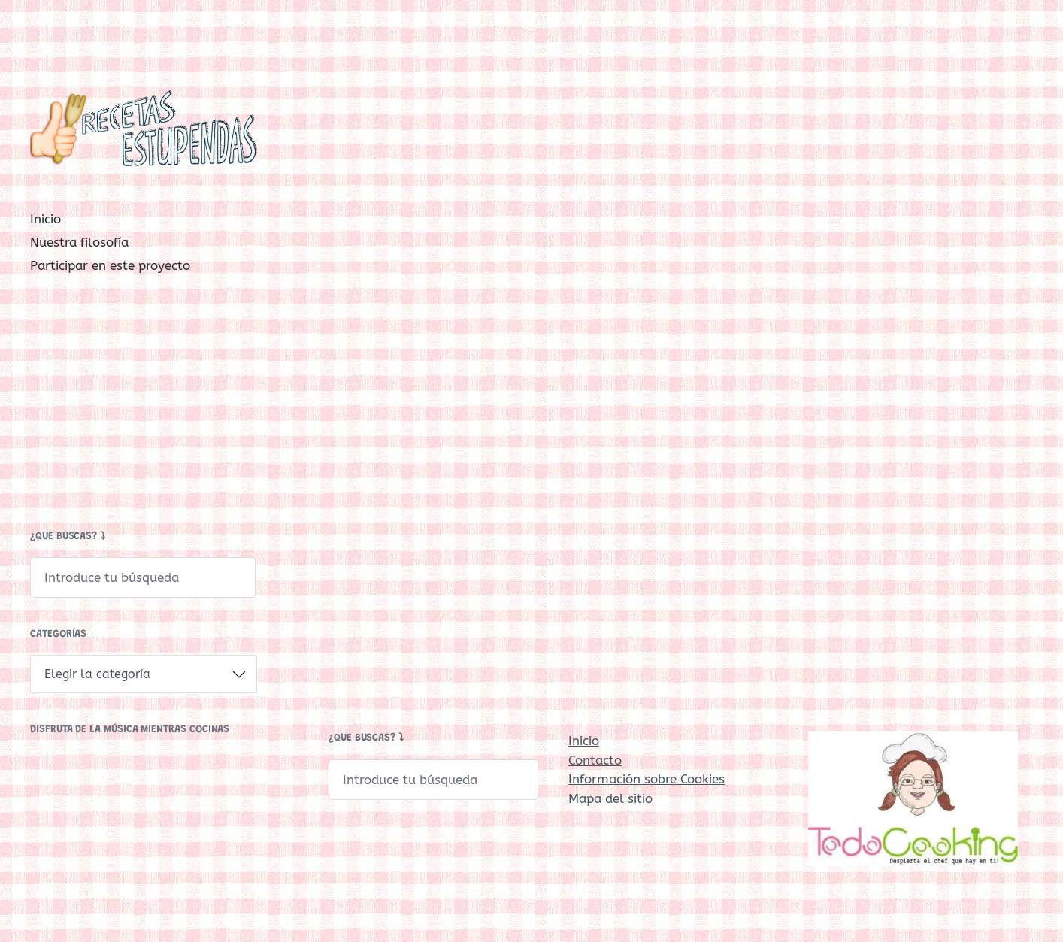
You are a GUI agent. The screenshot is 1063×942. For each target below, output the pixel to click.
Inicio (45, 218)
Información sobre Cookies (646, 778)
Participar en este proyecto (110, 265)
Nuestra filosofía (79, 242)
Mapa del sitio (610, 798)
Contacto (595, 760)
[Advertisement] (143, 406)
